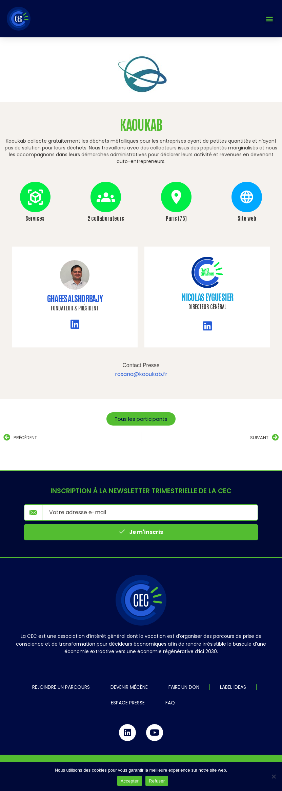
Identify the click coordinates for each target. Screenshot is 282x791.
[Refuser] (273, 776)
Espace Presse (128, 702)
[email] (150, 512)
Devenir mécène (129, 687)
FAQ (170, 702)
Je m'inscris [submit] (141, 532)
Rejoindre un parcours (61, 687)
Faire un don (183, 687)
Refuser (157, 781)
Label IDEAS (233, 687)
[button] (269, 18)
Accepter (130, 781)
